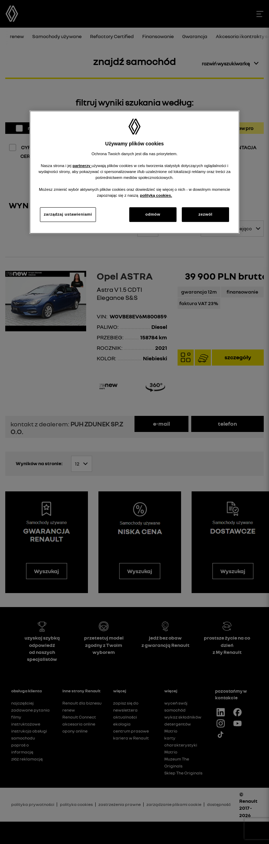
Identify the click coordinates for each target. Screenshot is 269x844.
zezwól (205, 214)
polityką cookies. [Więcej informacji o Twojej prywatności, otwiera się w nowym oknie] (156, 195)
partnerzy (82, 166)
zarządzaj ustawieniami (68, 214)
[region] (134, 172)
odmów (152, 214)
